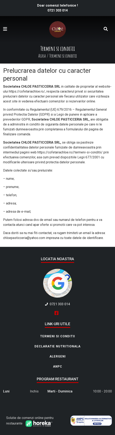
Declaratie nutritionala (57, 346)
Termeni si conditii (57, 336)
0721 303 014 (57, 10)
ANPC (57, 366)
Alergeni (58, 356)
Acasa (42, 56)
